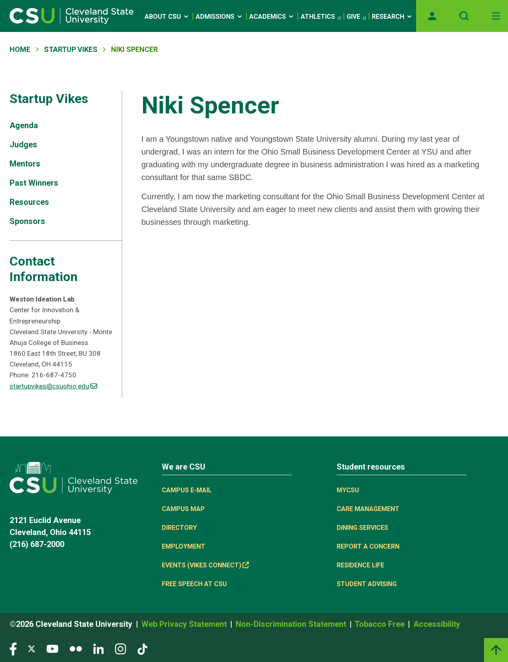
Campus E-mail (187, 490)
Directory (179, 527)
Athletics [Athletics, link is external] (321, 17)
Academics (272, 16)
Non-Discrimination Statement (292, 624)
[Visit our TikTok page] (142, 648)
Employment (183, 546)
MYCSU (348, 490)
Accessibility (436, 624)
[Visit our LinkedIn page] (98, 648)
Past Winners (34, 183)
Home (20, 49)
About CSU (167, 16)
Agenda (24, 125)
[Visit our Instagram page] (120, 648)
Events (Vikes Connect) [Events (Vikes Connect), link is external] (205, 565)
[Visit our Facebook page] (13, 648)
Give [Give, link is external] (356, 17)
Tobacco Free (381, 624)
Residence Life (360, 565)
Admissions (219, 16)
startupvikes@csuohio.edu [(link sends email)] (53, 386)
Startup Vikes (70, 49)
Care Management (368, 509)
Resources (29, 202)
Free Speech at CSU (194, 584)
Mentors (25, 163)
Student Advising (367, 584)
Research (392, 16)
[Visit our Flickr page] (75, 648)
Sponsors (27, 221)
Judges (23, 144)
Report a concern (368, 546)
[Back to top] (496, 650)
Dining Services (362, 527)
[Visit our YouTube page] (52, 648)
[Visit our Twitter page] (31, 648)
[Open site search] (464, 16)
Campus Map (183, 509)
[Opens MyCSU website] (432, 16)
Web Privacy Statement (185, 624)
